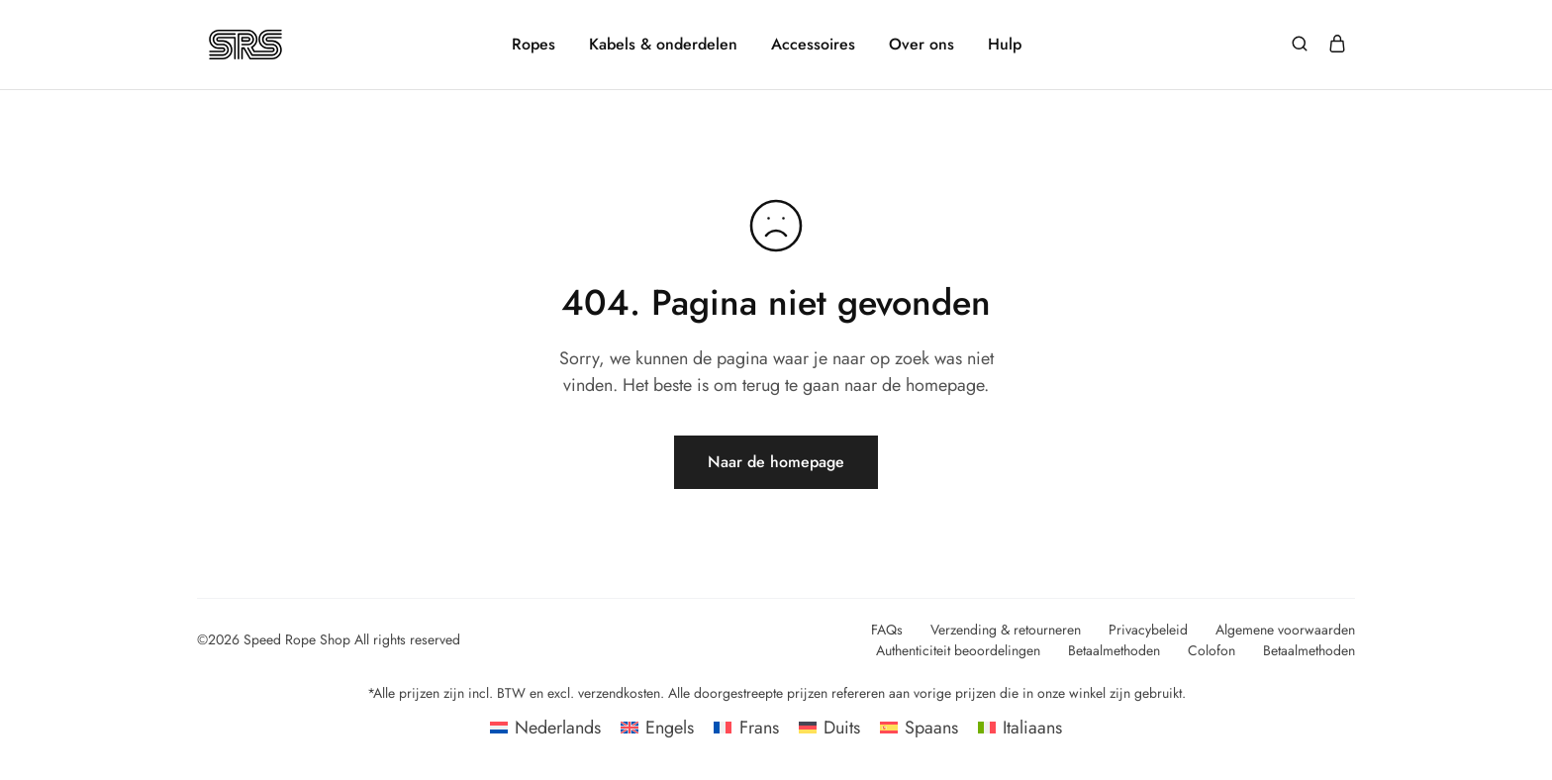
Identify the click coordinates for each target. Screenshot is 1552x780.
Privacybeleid (1148, 629)
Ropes (533, 44)
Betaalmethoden (1114, 650)
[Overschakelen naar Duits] (829, 727)
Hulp (1004, 44)
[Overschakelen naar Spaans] (919, 727)
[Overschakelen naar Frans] (746, 727)
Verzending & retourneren (1005, 629)
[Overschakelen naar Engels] (657, 727)
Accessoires (813, 44)
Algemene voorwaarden (1285, 629)
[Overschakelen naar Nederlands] (545, 727)
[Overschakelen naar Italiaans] (1020, 727)
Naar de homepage (776, 461)
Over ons (921, 44)
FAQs (887, 629)
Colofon (1211, 650)
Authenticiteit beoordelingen (958, 650)
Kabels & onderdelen (663, 44)
